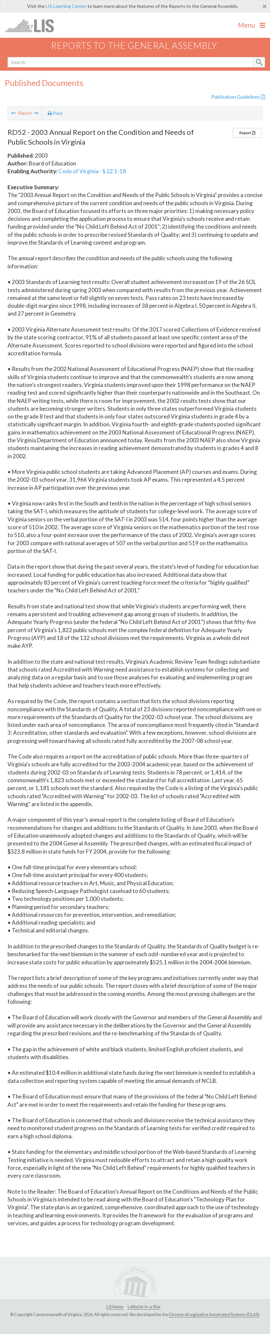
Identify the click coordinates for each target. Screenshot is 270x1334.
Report (247, 132)
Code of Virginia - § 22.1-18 (92, 171)
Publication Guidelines (238, 97)
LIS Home (114, 1306)
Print (55, 113)
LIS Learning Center (66, 6)
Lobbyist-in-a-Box (144, 1306)
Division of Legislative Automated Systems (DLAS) (214, 1314)
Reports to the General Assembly (134, 45)
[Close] (264, 6)
